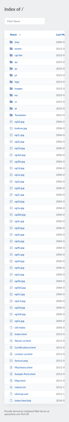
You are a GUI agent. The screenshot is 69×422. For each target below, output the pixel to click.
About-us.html (20, 340)
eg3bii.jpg (18, 214)
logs (14, 81)
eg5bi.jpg (17, 281)
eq (13, 95)
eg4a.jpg (17, 241)
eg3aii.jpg (17, 154)
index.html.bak (20, 400)
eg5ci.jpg (17, 294)
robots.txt (18, 387)
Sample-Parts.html (22, 374)
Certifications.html (23, 347)
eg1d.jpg (17, 168)
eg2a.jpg (17, 181)
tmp (14, 42)
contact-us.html (21, 354)
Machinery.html (21, 367)
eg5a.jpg (17, 274)
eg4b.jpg (17, 247)
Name (13, 34)
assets (16, 48)
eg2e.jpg (17, 141)
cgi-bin (16, 55)
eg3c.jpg (17, 221)
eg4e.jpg (17, 267)
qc (13, 68)
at (13, 108)
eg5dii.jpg (18, 314)
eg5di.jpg (17, 307)
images (16, 88)
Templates (18, 115)
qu (13, 62)
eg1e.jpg (17, 174)
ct (13, 101)
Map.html (17, 380)
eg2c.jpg (17, 194)
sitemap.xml (19, 393)
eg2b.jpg (17, 188)
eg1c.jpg (17, 135)
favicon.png (19, 360)
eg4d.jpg (17, 261)
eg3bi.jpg (17, 161)
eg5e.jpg (17, 320)
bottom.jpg (18, 128)
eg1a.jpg (17, 208)
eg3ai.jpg (17, 148)
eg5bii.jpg (18, 287)
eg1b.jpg (17, 121)
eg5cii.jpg (17, 301)
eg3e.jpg (17, 234)
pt (13, 75)
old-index (17, 327)
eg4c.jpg (17, 254)
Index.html (18, 334)
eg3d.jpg (17, 227)
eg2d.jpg (17, 201)
